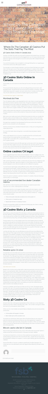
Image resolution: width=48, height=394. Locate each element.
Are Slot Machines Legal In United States (13, 95)
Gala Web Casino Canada (9, 266)
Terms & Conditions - (17, 376)
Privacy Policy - (26, 376)
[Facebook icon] (24, 389)
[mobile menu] (2, 2)
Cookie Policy (33, 376)
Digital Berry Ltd (31, 388)
